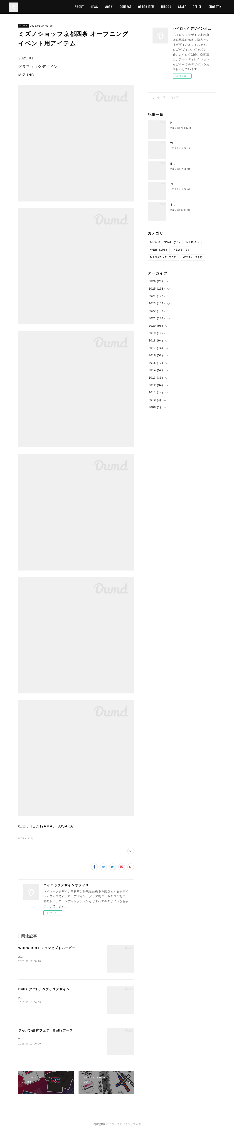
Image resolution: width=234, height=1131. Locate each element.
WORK (114, 7)
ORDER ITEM (152, 7)
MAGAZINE (163, 257)
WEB (158, 249)
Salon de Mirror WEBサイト (190, 204)
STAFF (187, 7)
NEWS (99, 7)
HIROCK (172, 7)
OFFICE (202, 7)
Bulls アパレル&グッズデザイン (44, 989)
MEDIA (194, 242)
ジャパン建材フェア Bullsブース (45, 1030)
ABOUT (84, 7)
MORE (218, 7)
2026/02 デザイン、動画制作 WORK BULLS (53, 956)
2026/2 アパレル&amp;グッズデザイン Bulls (53, 998)
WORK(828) (25, 838)
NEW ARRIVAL (165, 242)
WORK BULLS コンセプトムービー (47, 948)
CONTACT (131, 7)
